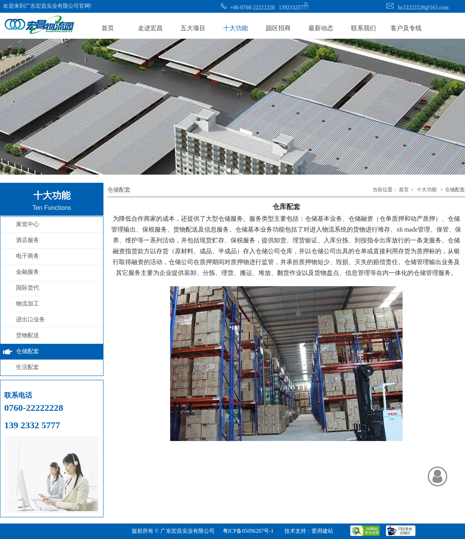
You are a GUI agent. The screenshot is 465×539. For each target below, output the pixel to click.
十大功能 (427, 189)
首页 (404, 189)
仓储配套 (455, 189)
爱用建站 (322, 531)
